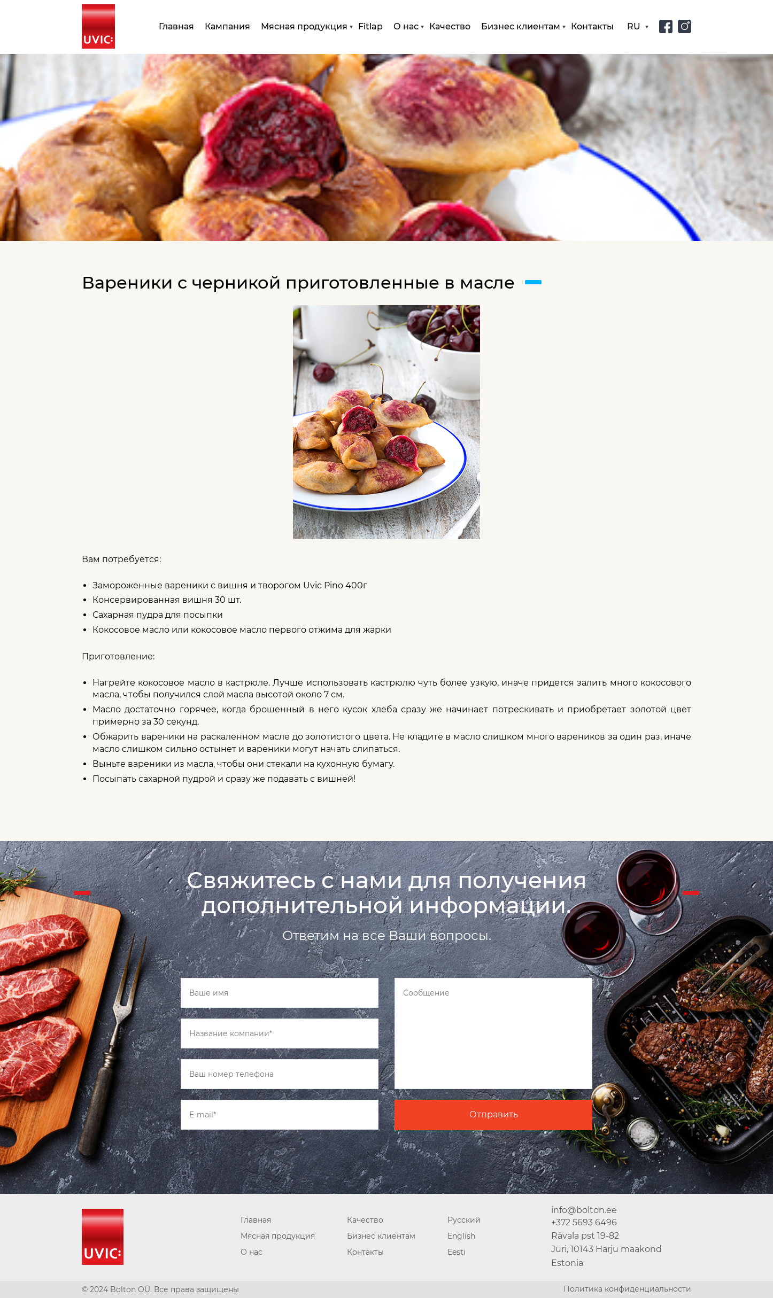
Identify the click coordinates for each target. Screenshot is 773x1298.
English (461, 1236)
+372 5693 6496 (584, 1222)
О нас (406, 26)
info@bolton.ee (584, 1210)
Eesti (456, 1252)
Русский (464, 1220)
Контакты (592, 26)
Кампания (227, 26)
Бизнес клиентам (520, 26)
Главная (176, 26)
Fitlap (370, 26)
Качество (449, 26)
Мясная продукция (304, 26)
